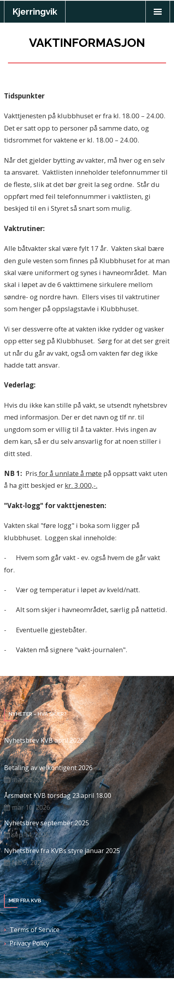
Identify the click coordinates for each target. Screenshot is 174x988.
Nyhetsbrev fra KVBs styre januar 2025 (62, 851)
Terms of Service (35, 929)
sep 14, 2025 (30, 834)
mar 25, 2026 (31, 779)
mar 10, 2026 (31, 807)
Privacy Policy (29, 943)
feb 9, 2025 (28, 862)
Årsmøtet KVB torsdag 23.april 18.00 (57, 796)
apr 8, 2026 (28, 751)
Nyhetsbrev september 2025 (46, 823)
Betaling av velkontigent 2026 (48, 768)
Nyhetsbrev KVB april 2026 (44, 740)
